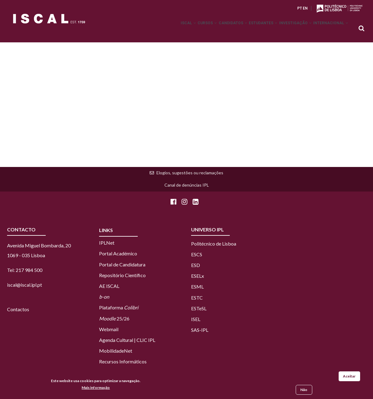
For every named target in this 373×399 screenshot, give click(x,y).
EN (305, 8)
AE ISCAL (109, 286)
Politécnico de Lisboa (213, 243)
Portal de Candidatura (122, 264)
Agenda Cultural (116, 340)
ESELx (197, 276)
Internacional (328, 29)
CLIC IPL (146, 340)
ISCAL (163, 29)
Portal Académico (118, 253)
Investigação (288, 29)
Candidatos (217, 29)
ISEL (195, 319)
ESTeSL (198, 308)
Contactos (18, 309)
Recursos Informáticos (123, 361)
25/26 (114, 318)
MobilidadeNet (115, 351)
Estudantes (252, 29)
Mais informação (96, 387)
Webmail (108, 329)
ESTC (197, 297)
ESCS (196, 254)
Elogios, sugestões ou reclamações (189, 172)
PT (299, 8)
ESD (195, 265)
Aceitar (349, 376)
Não (303, 390)
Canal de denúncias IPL (186, 185)
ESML (197, 286)
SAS (195, 330)
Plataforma (118, 307)
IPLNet (106, 243)
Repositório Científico (122, 275)
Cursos (187, 29)
